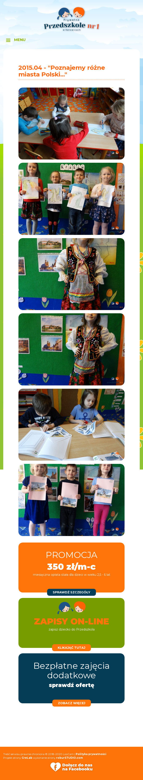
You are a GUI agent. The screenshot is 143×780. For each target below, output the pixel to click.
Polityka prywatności (91, 754)
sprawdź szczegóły (71, 592)
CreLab (27, 757)
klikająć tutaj (71, 648)
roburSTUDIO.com (69, 757)
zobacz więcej (71, 703)
